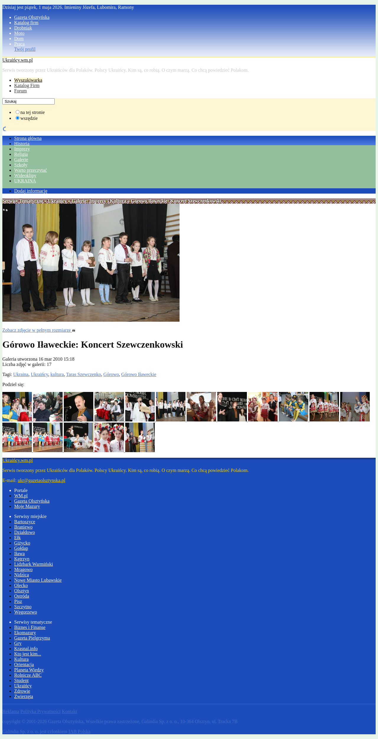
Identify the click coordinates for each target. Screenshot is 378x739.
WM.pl (21, 495)
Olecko (21, 585)
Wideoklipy (25, 175)
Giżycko (22, 542)
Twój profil (24, 49)
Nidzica (21, 574)
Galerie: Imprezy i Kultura (98, 200)
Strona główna (28, 138)
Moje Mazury (27, 506)
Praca (19, 43)
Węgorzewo (25, 611)
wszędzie (29, 118)
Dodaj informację (30, 190)
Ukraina (21, 374)
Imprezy (22, 148)
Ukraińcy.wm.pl (17, 60)
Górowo (111, 374)
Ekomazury (25, 632)
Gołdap (21, 548)
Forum (20, 90)
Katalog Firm (27, 85)
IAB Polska (79, 731)
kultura (57, 374)
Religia (21, 154)
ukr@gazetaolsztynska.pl (41, 480)
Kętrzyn (22, 558)
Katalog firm (26, 22)
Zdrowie (22, 691)
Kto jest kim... (27, 653)
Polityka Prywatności (40, 711)
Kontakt (69, 711)
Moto (19, 33)
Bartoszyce (24, 521)
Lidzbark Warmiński (33, 564)
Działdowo (24, 532)
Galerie (21, 159)
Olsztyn (21, 590)
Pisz (18, 601)
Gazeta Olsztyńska (32, 17)
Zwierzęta (23, 696)
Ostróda (21, 596)
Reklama (10, 711)
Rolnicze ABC (28, 675)
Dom (19, 38)
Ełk (17, 537)
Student (21, 680)
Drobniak (23, 27)
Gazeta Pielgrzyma (32, 637)
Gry (18, 643)
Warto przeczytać (30, 170)
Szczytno (23, 606)
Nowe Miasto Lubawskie (38, 580)
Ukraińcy (57, 200)
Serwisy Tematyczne (22, 200)
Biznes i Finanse (29, 627)
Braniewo (23, 526)
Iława (19, 553)
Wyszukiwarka (28, 80)
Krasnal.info (26, 648)
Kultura (21, 659)
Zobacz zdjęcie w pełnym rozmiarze (38, 330)
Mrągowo (23, 569)
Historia (22, 143)
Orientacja (24, 664)
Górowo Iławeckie (139, 374)
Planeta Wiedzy (29, 669)
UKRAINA (25, 180)
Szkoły (20, 164)
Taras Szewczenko (83, 374)
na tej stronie (32, 112)
